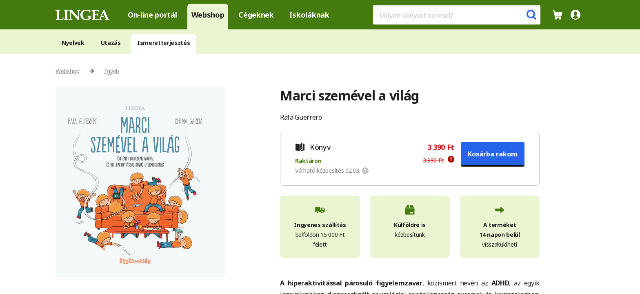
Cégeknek (255, 15)
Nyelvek (73, 43)
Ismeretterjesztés (163, 43)
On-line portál (152, 15)
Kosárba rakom (493, 153)
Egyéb (111, 71)
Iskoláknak (309, 15)
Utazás (111, 43)
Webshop (207, 15)
